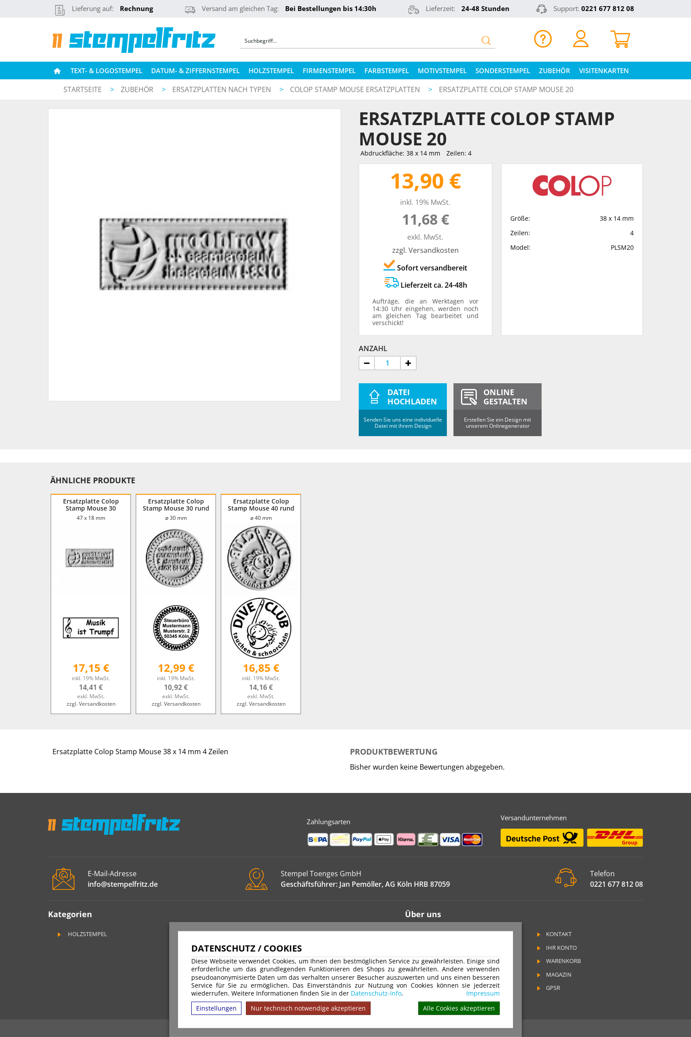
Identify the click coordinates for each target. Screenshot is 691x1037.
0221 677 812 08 (607, 8)
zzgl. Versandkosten (425, 250)
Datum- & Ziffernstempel (195, 70)
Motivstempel (442, 70)
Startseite (82, 89)
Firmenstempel (329, 70)
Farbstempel (386, 70)
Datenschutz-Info (376, 993)
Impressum (483, 993)
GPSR (547, 988)
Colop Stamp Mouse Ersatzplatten (356, 89)
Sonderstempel (503, 70)
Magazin (553, 974)
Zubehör (554, 70)
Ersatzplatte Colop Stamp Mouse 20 (506, 89)
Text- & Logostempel (106, 70)
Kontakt (553, 934)
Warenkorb (558, 961)
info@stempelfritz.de (123, 884)
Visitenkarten (604, 70)
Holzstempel (271, 70)
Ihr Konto (556, 948)
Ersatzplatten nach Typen (222, 89)
